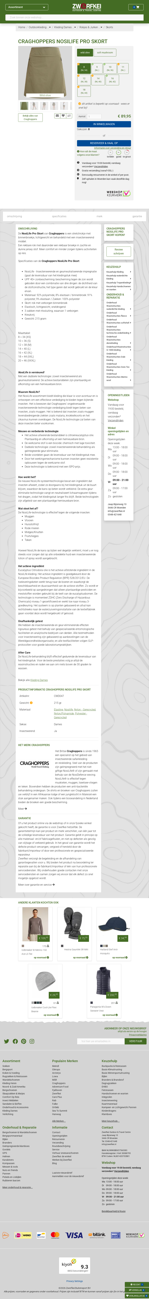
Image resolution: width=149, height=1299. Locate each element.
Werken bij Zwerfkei (62, 1160)
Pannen (6, 1173)
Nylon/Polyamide (64, 713)
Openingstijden (59, 1135)
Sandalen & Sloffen (12, 1104)
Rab (54, 1100)
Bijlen (104, 1076)
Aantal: (82, 116)
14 (96, 79)
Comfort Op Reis (10, 1097)
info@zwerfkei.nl (116, 511)
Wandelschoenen (11, 1079)
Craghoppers (58, 1083)
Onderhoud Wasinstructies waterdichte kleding (115, 305)
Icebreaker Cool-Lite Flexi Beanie (43, 1009)
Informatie (59, 1127)
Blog (54, 1163)
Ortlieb (55, 1107)
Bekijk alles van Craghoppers (30, 117)
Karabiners (8, 1160)
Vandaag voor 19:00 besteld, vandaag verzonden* (116, 412)
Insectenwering (109, 1100)
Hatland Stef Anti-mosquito (109, 951)
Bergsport (7, 1069)
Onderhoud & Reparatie (19, 1127)
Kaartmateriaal (109, 1104)
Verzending (58, 1142)
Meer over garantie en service (36, 884)
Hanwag (56, 1114)
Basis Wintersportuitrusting (116, 1073)
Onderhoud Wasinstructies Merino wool (116, 377)
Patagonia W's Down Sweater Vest (100, 1008)
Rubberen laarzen (11, 1180)
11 (121, 67)
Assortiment (26, 7)
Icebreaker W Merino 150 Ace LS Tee (34, 952)
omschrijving (14, 216)
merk (99, 216)
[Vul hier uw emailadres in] (101, 1041)
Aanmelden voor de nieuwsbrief (68, 1176)
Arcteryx (56, 1073)
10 (108, 67)
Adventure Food (60, 1086)
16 (111, 79)
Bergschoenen (9, 1090)
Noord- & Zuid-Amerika (13, 1086)
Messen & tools (10, 1166)
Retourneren (58, 1139)
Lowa (55, 1076)
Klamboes (107, 1114)
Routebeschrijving (61, 1146)
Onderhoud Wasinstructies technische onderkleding (117, 329)
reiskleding (64, 763)
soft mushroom (105, 52)
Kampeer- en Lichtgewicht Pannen (119, 1107)
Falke (55, 1104)
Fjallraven (57, 1090)
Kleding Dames (39, 680)
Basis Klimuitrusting (112, 1069)
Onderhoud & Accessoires (15, 1107)
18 (82, 90)
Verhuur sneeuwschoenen (65, 1153)
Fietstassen (108, 1090)
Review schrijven (119, 251)
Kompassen (8, 1163)
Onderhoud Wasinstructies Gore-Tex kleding (117, 367)
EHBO (105, 1086)
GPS (4, 1153)
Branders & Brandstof (113, 1079)
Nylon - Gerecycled (85, 709)
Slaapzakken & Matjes (13, 1093)
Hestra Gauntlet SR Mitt (76, 949)
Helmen (6, 1156)
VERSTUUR (135, 1041)
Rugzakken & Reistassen (14, 1076)
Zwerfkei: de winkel (61, 1156)
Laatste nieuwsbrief (62, 1172)
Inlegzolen (107, 1097)
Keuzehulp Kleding (114, 272)
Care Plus (57, 1097)
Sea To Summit (59, 1110)
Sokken (6, 1066)
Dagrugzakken (109, 1083)
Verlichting (7, 1114)
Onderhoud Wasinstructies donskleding (113, 339)
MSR (54, 1079)
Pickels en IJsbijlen (11, 1177)
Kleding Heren (9, 1083)
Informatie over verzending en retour (112, 148)
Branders (7, 1142)
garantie (137, 216)
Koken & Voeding (11, 1073)
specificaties (59, 216)
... (49, 27)
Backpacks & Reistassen (114, 1066)
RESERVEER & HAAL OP (104, 143)
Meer (22, 808)
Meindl (55, 1066)
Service (55, 1149)
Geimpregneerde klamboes (15, 1146)
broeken (65, 790)
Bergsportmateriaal (12, 1135)
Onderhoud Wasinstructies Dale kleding (115, 356)
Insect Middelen (10, 1100)
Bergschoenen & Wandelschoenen (19, 1132)
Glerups (56, 1069)
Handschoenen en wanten (115, 1093)
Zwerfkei (56, 1093)
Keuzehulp (109, 1061)
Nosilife (68, 709)
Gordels (6, 1149)
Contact (56, 1132)
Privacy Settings (74, 1281)
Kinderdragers (109, 1110)
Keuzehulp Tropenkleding (118, 282)
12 (82, 79)
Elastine (58, 709)
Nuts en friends (10, 1170)
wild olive (85, 52)
